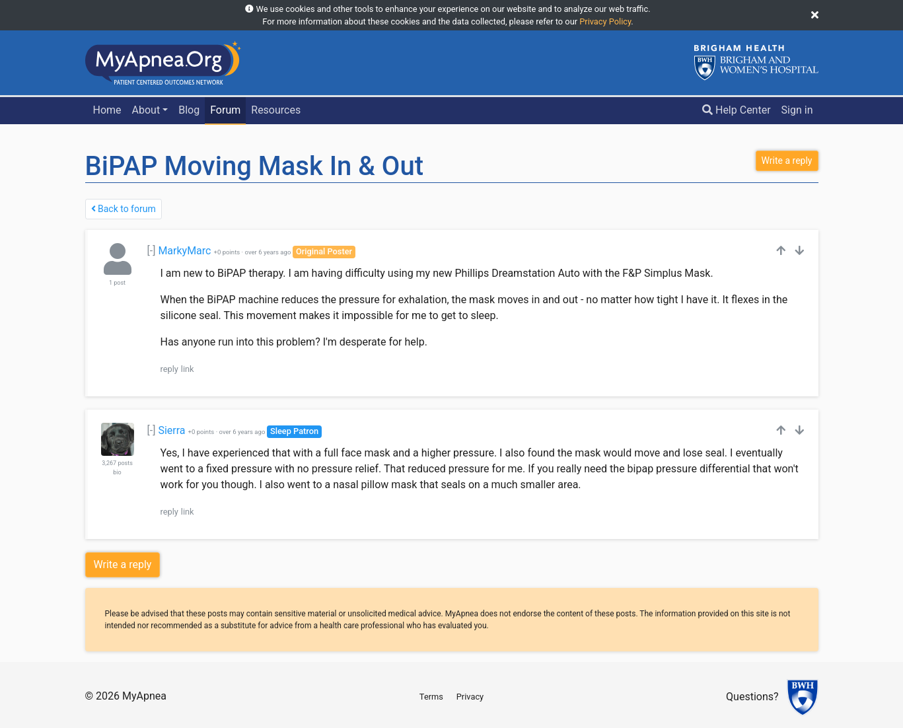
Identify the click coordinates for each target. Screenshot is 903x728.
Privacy (470, 697)
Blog (188, 110)
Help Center (736, 110)
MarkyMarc (184, 250)
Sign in (797, 110)
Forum (225, 110)
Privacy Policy (605, 21)
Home (106, 110)
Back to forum (123, 208)
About (146, 110)
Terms (431, 697)
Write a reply (123, 564)
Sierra (171, 430)
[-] (151, 250)
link (187, 369)
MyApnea (144, 696)
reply (169, 369)
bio (117, 472)
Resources (276, 110)
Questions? (752, 697)
